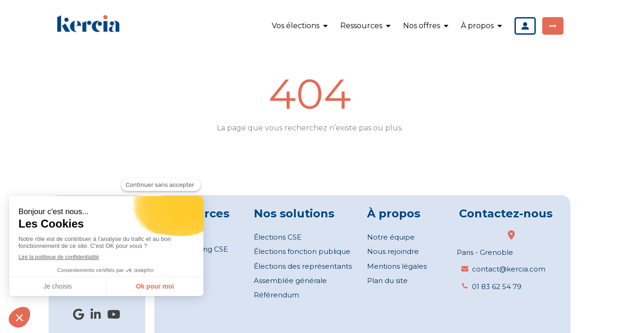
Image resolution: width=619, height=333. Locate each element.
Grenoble (496, 252)
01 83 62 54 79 (496, 286)
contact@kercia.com (508, 269)
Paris (465, 252)
